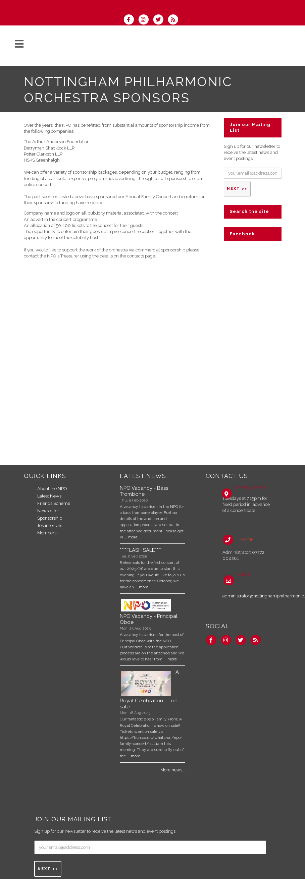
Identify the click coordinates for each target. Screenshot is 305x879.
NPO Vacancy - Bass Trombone (144, 491)
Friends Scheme (53, 503)
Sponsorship (49, 518)
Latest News (49, 496)
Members (46, 532)
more (133, 537)
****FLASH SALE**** (141, 550)
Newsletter (48, 510)
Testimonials (49, 525)
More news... (172, 769)
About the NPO (52, 488)
